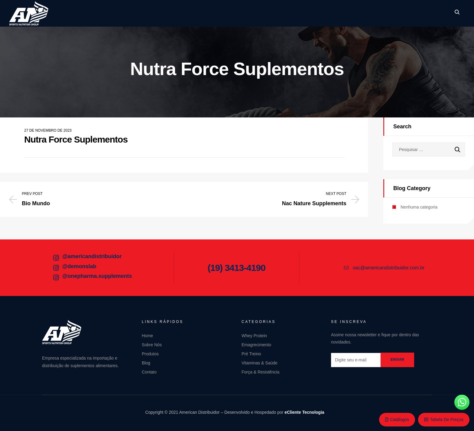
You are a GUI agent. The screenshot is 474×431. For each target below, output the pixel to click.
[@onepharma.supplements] (56, 277)
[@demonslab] (56, 268)
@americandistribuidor (92, 256)
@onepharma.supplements (97, 276)
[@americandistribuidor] (56, 258)
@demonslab (79, 266)
